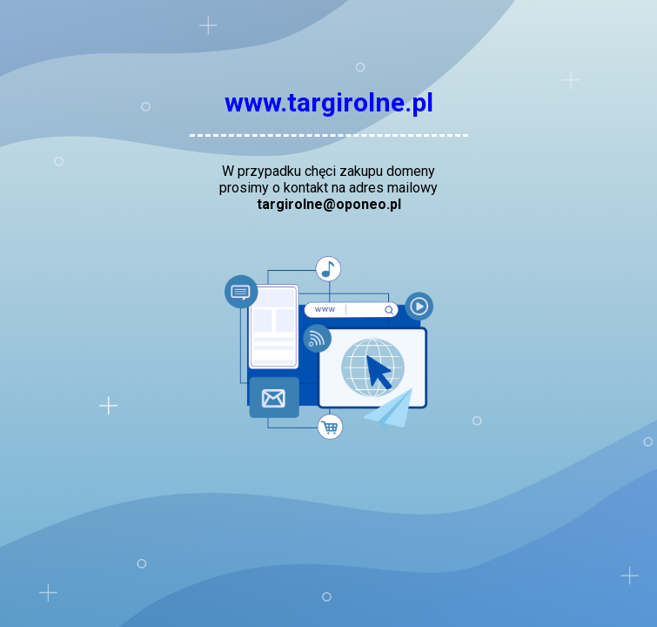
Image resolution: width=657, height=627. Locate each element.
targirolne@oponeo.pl (329, 204)
